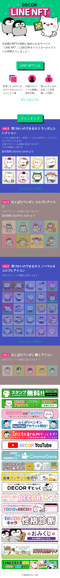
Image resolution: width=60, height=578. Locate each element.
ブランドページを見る (30, 188)
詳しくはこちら (30, 99)
